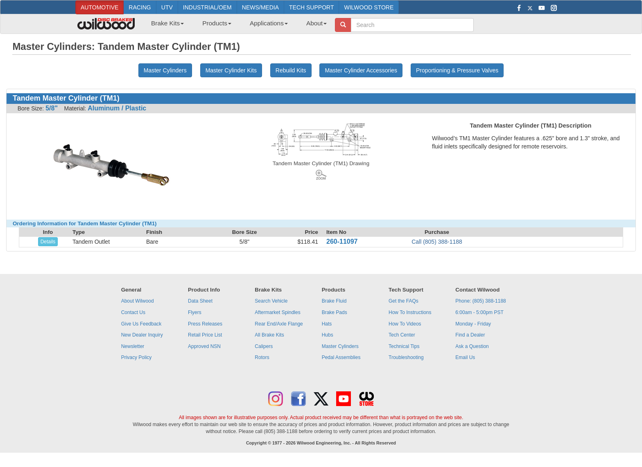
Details (48, 242)
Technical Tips (404, 346)
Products (216, 23)
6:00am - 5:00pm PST (479, 312)
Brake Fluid (334, 301)
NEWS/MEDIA (260, 7)
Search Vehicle (271, 301)
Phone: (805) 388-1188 (480, 301)
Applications (269, 23)
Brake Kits (167, 23)
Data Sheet (200, 301)
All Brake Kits (269, 335)
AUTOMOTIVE (99, 7)
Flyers (194, 312)
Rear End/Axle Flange (279, 324)
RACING (140, 7)
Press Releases (205, 324)
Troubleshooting (406, 357)
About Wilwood (137, 301)
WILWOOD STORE (368, 7)
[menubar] (236, 26)
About (316, 23)
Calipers (264, 346)
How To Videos (405, 324)
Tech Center (402, 335)
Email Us (465, 357)
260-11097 (342, 241)
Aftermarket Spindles (277, 312)
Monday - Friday (473, 324)
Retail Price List (205, 335)
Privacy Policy (136, 357)
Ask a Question (471, 346)
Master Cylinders (340, 346)
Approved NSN (204, 346)
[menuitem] (164, 26)
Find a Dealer (470, 335)
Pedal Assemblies (341, 357)
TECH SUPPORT (311, 7)
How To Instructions (410, 312)
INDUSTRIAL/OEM (207, 7)
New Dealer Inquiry (142, 335)
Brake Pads (334, 312)
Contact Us (133, 312)
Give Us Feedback (141, 324)
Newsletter (133, 346)
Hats (327, 324)
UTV (167, 7)
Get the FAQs (403, 301)
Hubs (327, 335)
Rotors (262, 357)
